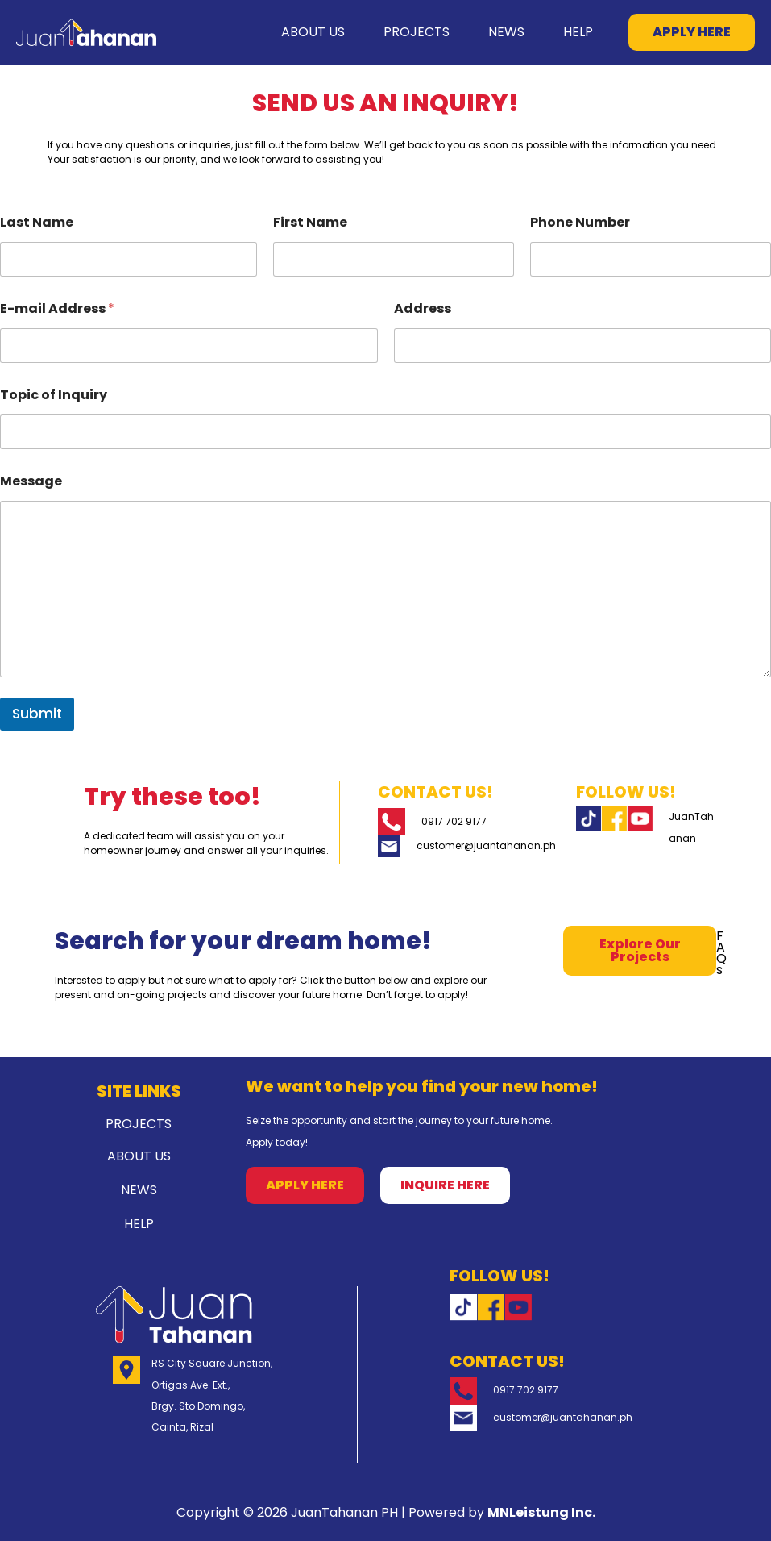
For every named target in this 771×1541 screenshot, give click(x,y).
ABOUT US (268, 32)
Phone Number (580, 222)
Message (31, 481)
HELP (572, 32)
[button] (691, 32)
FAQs (721, 953)
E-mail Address (57, 308)
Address (422, 308)
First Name (310, 222)
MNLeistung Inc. (541, 1512)
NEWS (487, 32)
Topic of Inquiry (53, 394)
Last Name (36, 222)
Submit (37, 713)
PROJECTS (384, 32)
